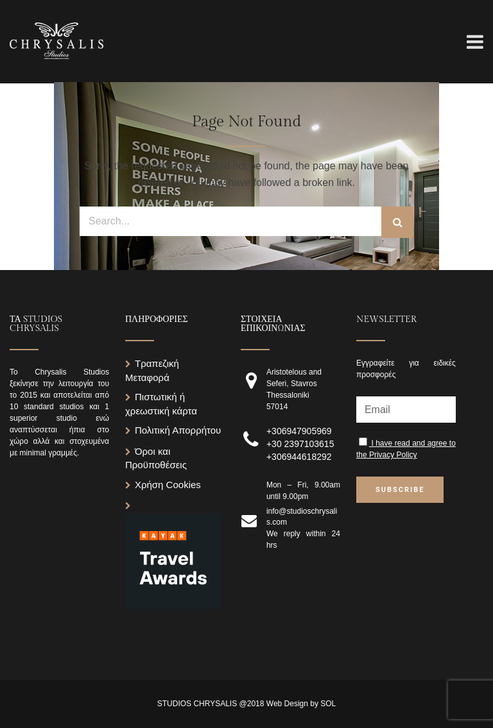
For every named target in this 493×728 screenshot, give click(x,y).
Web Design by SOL (301, 703)
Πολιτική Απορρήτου (178, 430)
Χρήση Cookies (168, 484)
